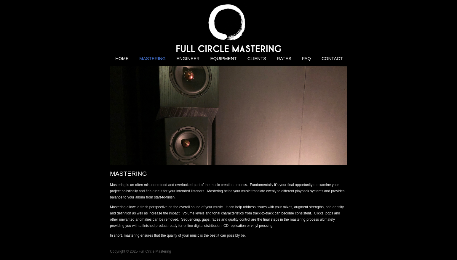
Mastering (152, 58)
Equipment (223, 58)
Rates (284, 58)
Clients (256, 58)
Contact (332, 58)
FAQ (306, 58)
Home (122, 58)
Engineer (187, 58)
